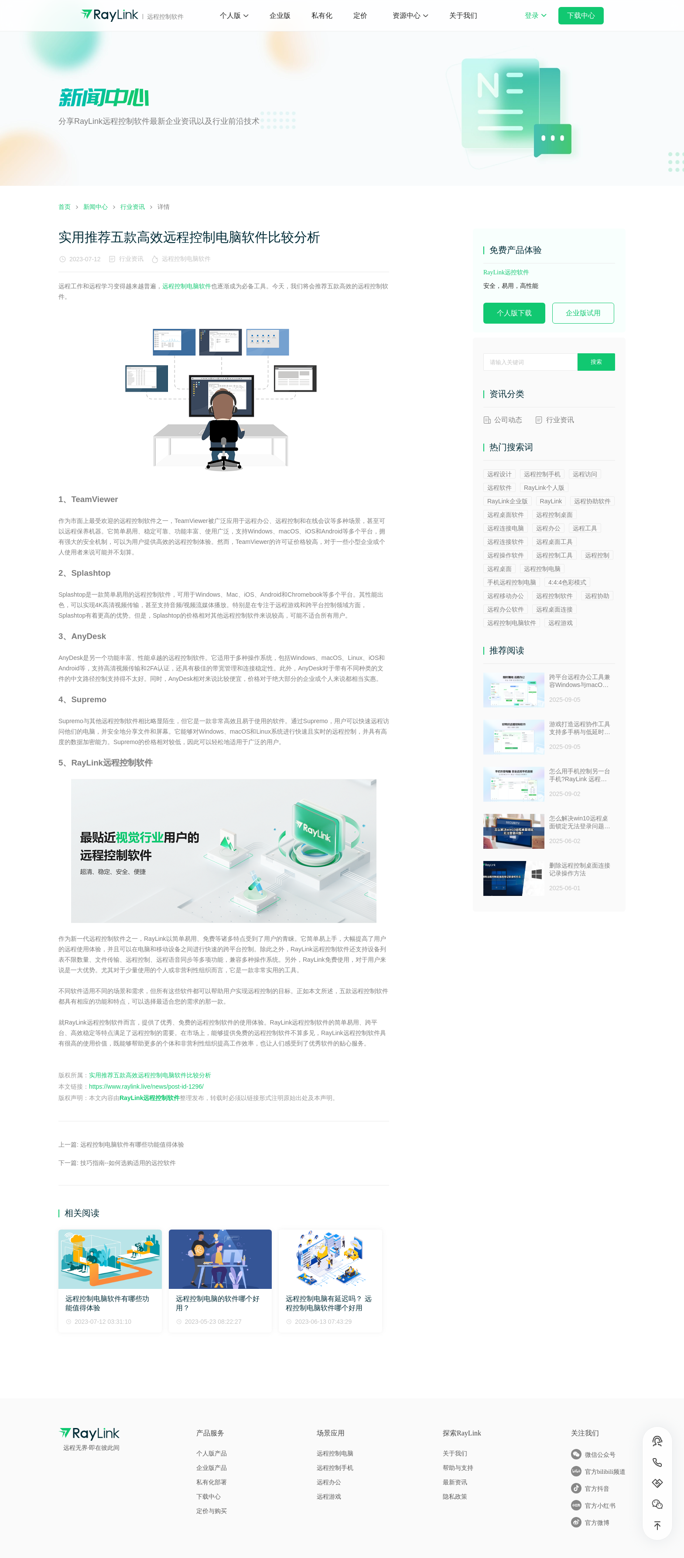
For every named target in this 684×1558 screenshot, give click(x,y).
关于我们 (463, 15)
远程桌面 (499, 568)
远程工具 (585, 528)
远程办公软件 (505, 609)
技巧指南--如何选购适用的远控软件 (128, 1162)
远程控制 (597, 555)
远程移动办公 (505, 595)
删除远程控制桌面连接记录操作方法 (579, 869)
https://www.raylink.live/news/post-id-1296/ (146, 1086)
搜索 (596, 362)
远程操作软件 (505, 555)
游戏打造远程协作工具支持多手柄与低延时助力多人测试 (579, 728)
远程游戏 (560, 622)
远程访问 (585, 474)
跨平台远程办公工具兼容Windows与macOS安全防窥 (579, 681)
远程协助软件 (592, 501)
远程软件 (499, 487)
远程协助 (597, 595)
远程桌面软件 (505, 514)
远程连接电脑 (505, 528)
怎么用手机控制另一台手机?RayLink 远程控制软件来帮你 (579, 775)
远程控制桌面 (554, 514)
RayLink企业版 (507, 501)
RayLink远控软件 (506, 272)
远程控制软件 (554, 595)
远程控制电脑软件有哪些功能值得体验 (132, 1144)
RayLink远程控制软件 (150, 1097)
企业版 (280, 15)
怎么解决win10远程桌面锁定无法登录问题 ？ (578, 822)
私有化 (321, 15)
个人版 (230, 15)
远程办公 (548, 528)
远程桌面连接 (554, 609)
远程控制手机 (542, 474)
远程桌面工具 (554, 541)
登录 (535, 21)
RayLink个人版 (544, 487)
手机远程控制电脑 (511, 582)
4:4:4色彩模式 (567, 582)
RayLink (551, 501)
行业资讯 (131, 258)
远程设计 (499, 474)
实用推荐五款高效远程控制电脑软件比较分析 (150, 1075)
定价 (360, 15)
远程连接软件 (505, 541)
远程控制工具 (554, 555)
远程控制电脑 (542, 568)
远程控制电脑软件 (188, 258)
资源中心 (407, 15)
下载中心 (581, 15)
